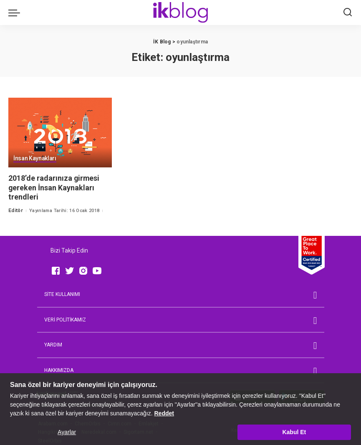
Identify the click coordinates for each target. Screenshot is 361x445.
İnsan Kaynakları (34, 159)
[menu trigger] (16, 12)
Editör (15, 210)
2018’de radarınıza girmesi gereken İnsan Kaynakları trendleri (54, 187)
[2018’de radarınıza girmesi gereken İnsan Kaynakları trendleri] (60, 133)
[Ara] (348, 12)
